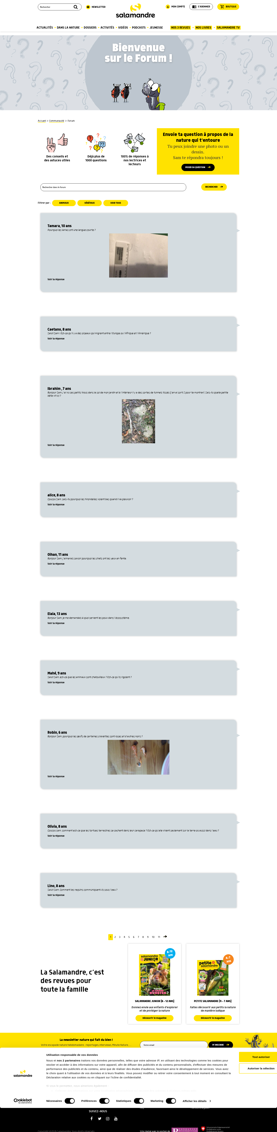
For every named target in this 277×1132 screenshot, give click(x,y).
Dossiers (90, 27)
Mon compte (175, 7)
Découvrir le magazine (154, 1019)
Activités (107, 27)
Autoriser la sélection (247, 1092)
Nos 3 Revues (180, 27)
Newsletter (95, 7)
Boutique (228, 7)
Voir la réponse (56, 280)
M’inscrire (220, 1046)
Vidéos (123, 27)
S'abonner (201, 7)
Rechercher (211, 188)
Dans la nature (68, 27)
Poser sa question (195, 167)
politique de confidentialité (187, 1055)
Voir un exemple (86, 1051)
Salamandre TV (228, 27)
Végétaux (90, 204)
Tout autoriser (247, 1080)
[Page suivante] (165, 939)
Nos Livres (203, 27)
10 (153, 938)
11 (159, 938)
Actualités (45, 27)
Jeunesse (156, 27)
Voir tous (117, 204)
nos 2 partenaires (68, 1084)
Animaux (64, 204)
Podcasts (139, 27)
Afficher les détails (195, 1125)
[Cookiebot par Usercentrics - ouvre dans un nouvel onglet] (22, 1125)
